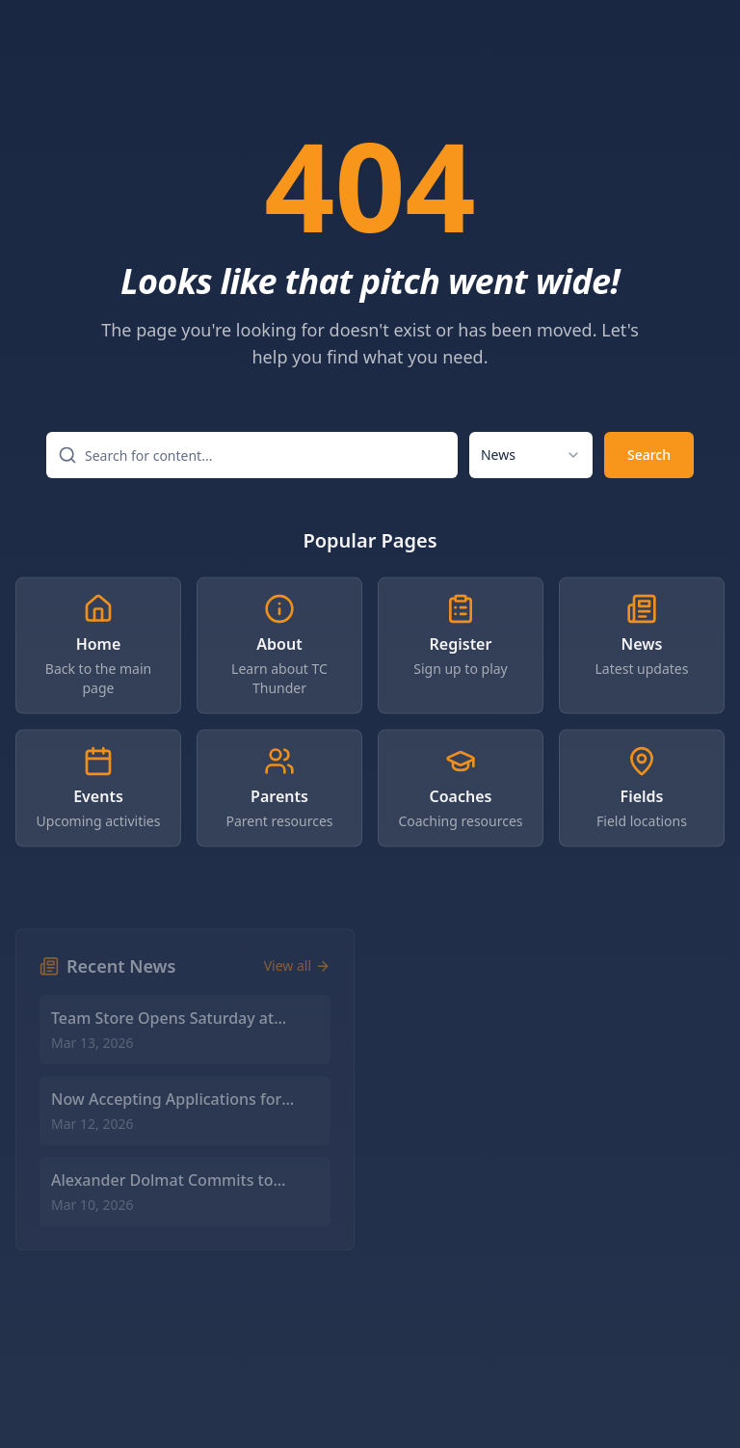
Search (649, 458)
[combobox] (531, 459)
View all (297, 980)
